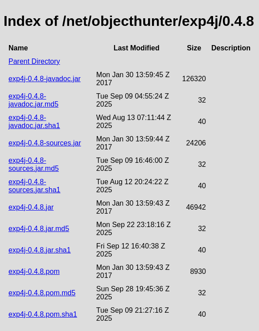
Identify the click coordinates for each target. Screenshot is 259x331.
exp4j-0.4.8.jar (30, 207)
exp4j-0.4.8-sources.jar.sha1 (34, 186)
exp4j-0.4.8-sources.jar (44, 143)
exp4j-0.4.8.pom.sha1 (42, 314)
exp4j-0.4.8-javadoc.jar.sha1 (34, 121)
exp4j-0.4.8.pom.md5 (41, 293)
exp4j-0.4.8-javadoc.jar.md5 (33, 100)
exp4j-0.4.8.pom (34, 271)
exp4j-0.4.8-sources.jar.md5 (33, 164)
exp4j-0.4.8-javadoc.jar (44, 79)
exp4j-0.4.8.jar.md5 (38, 228)
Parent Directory (34, 61)
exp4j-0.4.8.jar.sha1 (39, 250)
